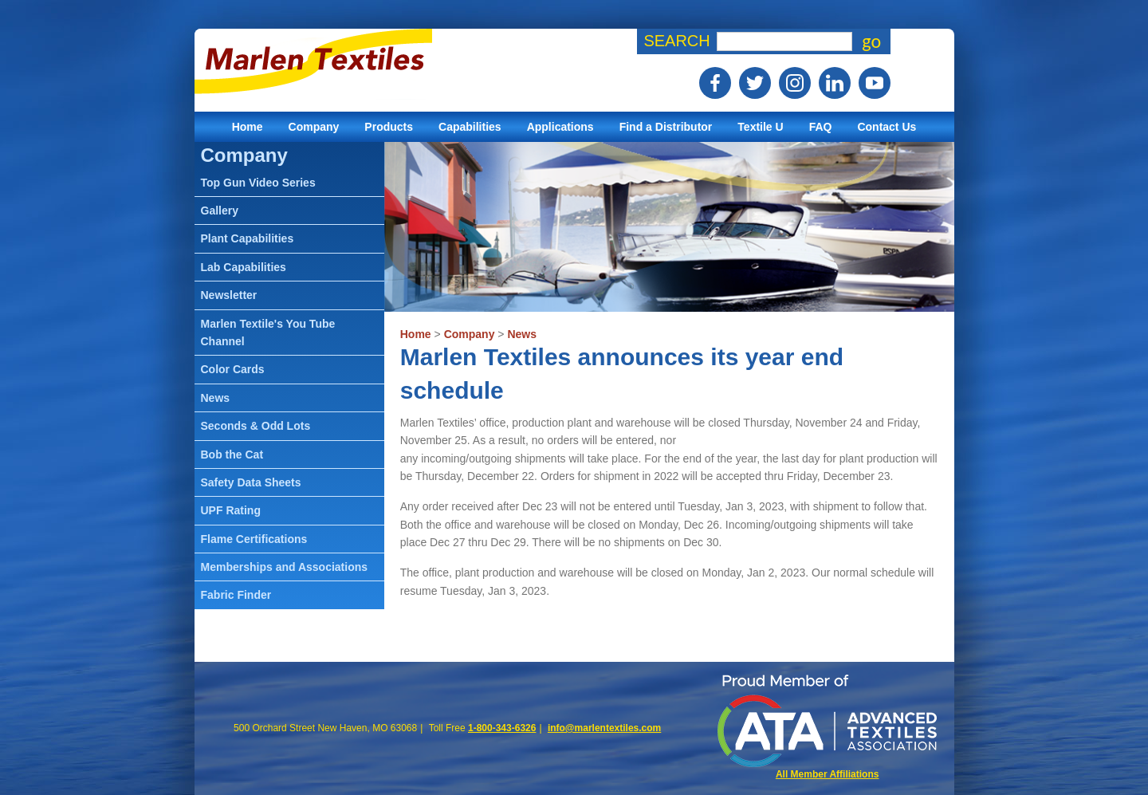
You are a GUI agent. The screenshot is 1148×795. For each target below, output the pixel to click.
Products (388, 126)
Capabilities (469, 126)
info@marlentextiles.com (604, 728)
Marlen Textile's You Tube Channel (268, 332)
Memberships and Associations (284, 567)
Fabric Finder (236, 594)
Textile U (760, 126)
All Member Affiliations (827, 774)
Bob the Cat (232, 454)
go (871, 41)
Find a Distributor (666, 126)
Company (314, 126)
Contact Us (886, 126)
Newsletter (229, 295)
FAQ (820, 126)
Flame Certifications (254, 539)
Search (676, 40)
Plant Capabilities (247, 238)
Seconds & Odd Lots (256, 425)
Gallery (219, 210)
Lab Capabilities (243, 267)
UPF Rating (231, 510)
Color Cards (233, 369)
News (522, 334)
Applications (560, 126)
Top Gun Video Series (258, 182)
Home (247, 126)
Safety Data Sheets (251, 482)
